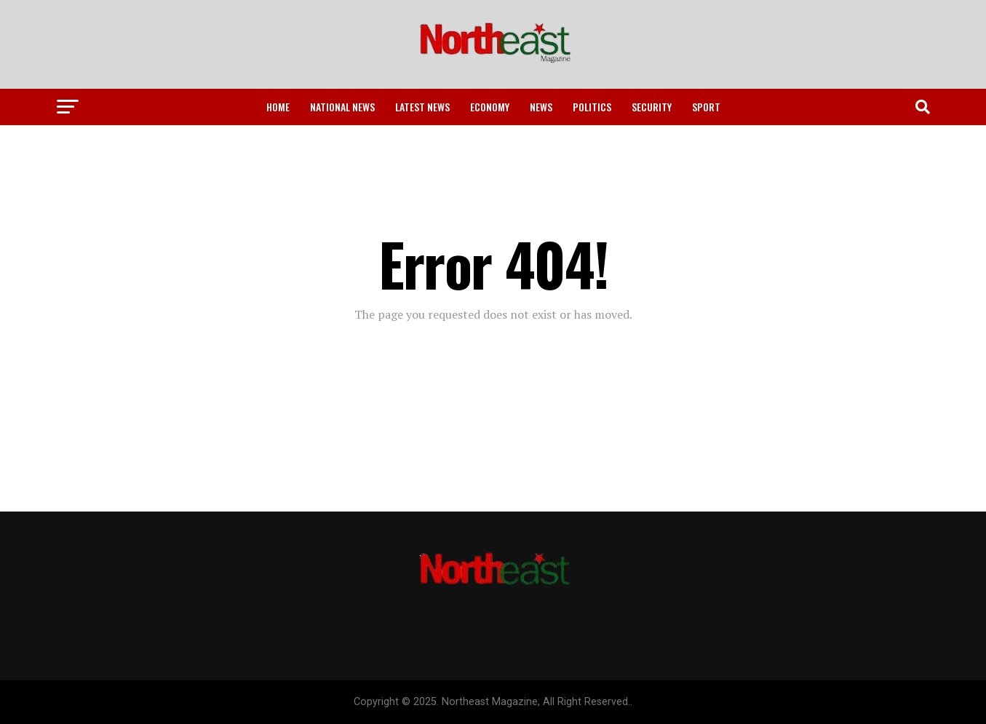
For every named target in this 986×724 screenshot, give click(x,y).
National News (342, 106)
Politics (592, 106)
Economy (489, 106)
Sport (706, 106)
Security (652, 106)
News (541, 106)
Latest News (422, 106)
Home (278, 106)
